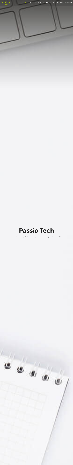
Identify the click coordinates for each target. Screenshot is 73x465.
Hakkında (30, 2)
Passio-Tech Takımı (58, 2)
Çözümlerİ (38, 2)
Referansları (68, 2)
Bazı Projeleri (47, 2)
